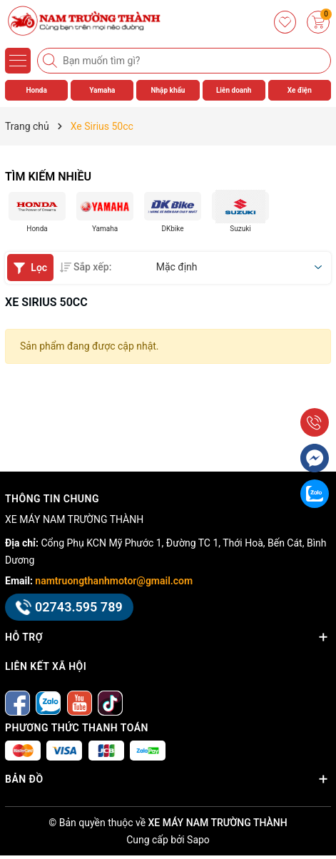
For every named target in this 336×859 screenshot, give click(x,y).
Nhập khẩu (168, 90)
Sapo (198, 839)
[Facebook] (17, 702)
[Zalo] (48, 702)
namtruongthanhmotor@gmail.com (114, 580)
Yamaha (102, 90)
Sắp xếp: (85, 267)
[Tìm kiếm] (51, 60)
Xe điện (299, 90)
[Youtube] (79, 702)
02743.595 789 (69, 607)
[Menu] (18, 60)
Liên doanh (233, 90)
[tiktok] (110, 702)
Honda (36, 90)
